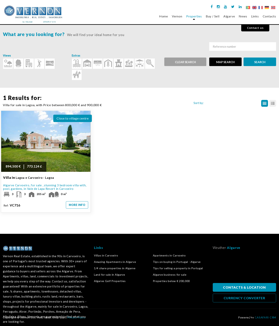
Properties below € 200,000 (171, 281)
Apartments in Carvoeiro (169, 255)
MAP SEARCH (225, 62)
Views (7, 55)
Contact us (255, 28)
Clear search (185, 62)
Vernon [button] (177, 16)
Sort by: (199, 103)
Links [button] (255, 16)
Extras (76, 55)
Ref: (12, 205)
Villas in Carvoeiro (106, 255)
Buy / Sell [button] (213, 16)
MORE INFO (77, 204)
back (252, 316)
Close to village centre (73, 118)
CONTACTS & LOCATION (244, 287)
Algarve (229, 16)
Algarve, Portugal (244, 267)
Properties (194, 16)
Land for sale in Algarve (109, 274)
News (243, 16)
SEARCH (259, 62)
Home (163, 16)
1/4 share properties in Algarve (115, 268)
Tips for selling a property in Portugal (178, 268)
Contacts (269, 16)
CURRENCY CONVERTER (244, 298)
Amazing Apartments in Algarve (115, 261)
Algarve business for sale (170, 274)
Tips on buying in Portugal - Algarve (177, 261)
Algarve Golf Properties (110, 281)
